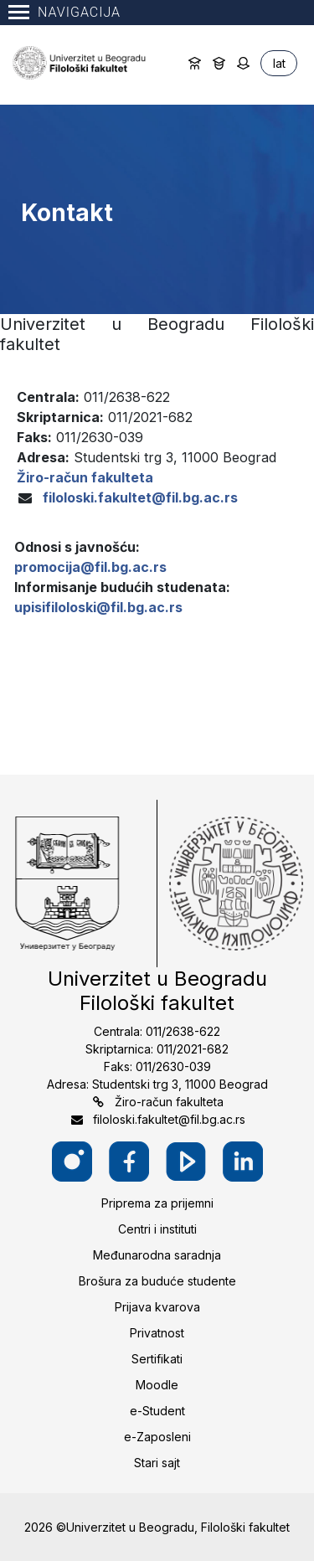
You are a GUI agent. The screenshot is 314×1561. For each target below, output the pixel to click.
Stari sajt (157, 1462)
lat (279, 63)
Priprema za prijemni (157, 1203)
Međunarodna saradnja (157, 1255)
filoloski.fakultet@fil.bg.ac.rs (140, 497)
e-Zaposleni (157, 1437)
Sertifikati (157, 1359)
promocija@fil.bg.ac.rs (90, 567)
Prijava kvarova (157, 1307)
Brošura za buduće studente (157, 1281)
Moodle (157, 1385)
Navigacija (64, 12)
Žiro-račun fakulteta (169, 1102)
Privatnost (157, 1333)
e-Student (157, 1411)
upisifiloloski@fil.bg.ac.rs (98, 607)
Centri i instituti (157, 1229)
